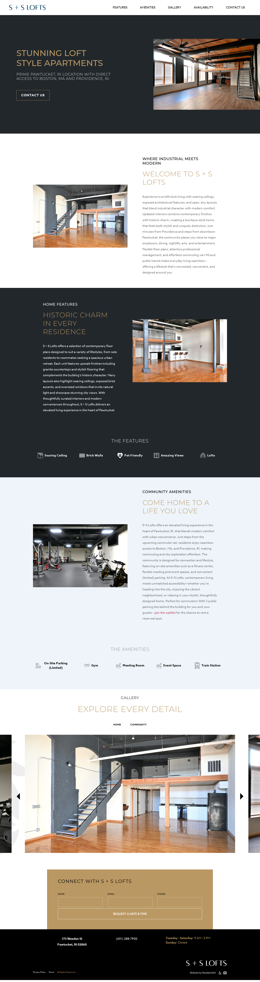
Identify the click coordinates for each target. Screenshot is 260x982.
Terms (51, 974)
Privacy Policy (39, 974)
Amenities (147, 7)
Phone (179, 900)
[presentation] (18, 801)
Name (80, 900)
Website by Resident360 (203, 974)
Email (130, 900)
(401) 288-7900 (126, 940)
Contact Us (235, 7)
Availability (203, 7)
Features (120, 7)
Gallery (174, 7)
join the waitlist (165, 613)
